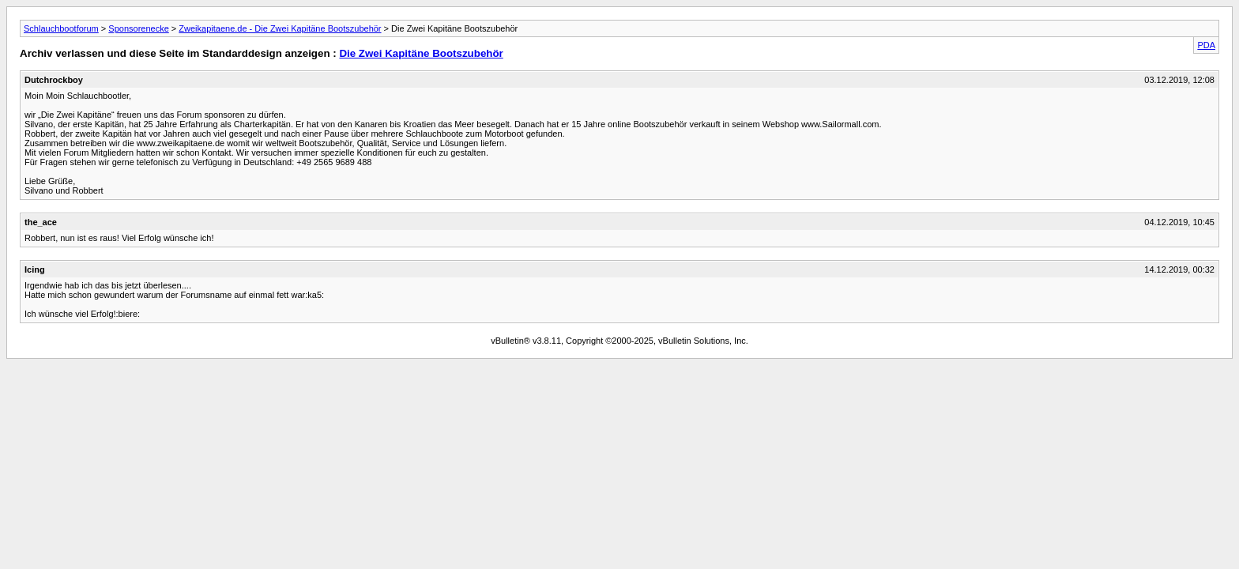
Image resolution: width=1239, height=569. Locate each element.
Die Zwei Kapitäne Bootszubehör (421, 53)
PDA (1206, 45)
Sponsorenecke (138, 28)
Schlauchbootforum (61, 28)
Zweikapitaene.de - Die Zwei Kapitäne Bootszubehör (280, 28)
